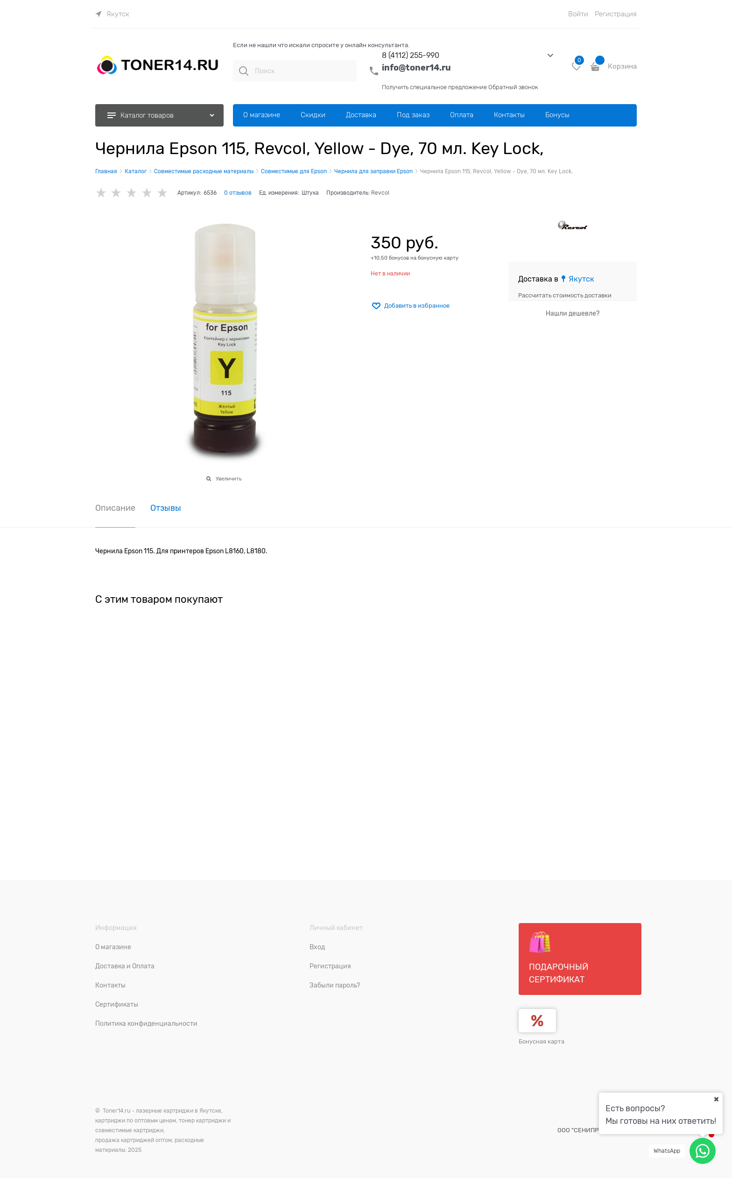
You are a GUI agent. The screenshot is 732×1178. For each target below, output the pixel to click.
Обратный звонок (513, 87)
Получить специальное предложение (434, 87)
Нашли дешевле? (572, 313)
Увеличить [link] (228, 478)
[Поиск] (243, 71)
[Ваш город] (716, 1099)
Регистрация (616, 14)
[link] (112, 14)
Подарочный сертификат (558, 957)
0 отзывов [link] (238, 193)
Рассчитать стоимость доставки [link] (565, 295)
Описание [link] (115, 508)
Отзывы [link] (165, 508)
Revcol (380, 193)
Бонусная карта (541, 1041)
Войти (578, 14)
